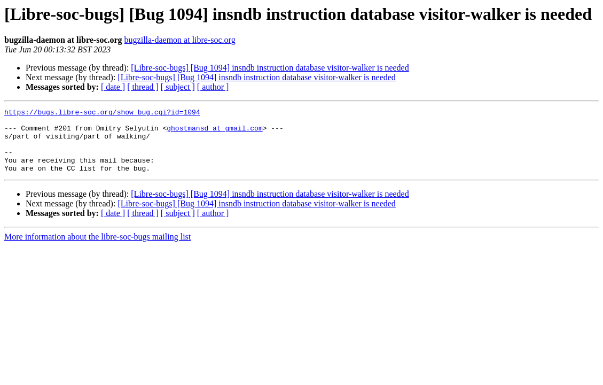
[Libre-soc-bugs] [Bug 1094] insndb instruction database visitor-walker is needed (270, 67)
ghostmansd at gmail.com (214, 132)
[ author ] (213, 86)
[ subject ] (178, 86)
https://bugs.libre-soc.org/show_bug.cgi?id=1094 (102, 113)
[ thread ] (143, 86)
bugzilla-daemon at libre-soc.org (180, 39)
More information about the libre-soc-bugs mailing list (97, 249)
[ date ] (113, 86)
